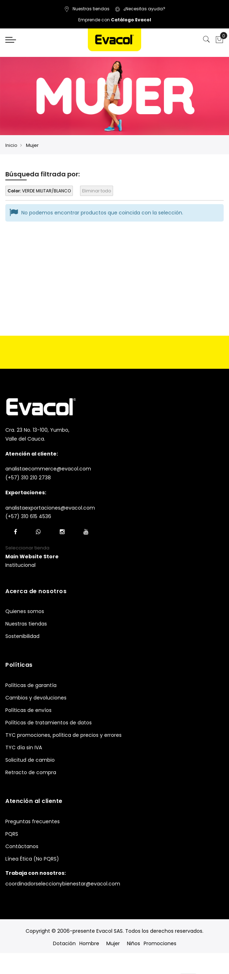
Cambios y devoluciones (35, 697)
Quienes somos (24, 611)
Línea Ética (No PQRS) (32, 858)
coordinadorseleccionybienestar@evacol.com (62, 883)
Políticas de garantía (31, 685)
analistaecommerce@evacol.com (48, 468)
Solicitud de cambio (30, 759)
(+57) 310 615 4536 (28, 516)
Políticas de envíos (28, 710)
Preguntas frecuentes (32, 821)
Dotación (64, 943)
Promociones (160, 943)
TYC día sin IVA (23, 747)
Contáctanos (21, 846)
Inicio (11, 145)
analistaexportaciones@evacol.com (50, 507)
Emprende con (114, 20)
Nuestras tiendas (87, 9)
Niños (133, 943)
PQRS (11, 833)
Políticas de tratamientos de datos (48, 722)
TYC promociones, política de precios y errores (63, 735)
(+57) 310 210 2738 (28, 477)
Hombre (89, 943)
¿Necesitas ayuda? (140, 9)
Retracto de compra (30, 772)
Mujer (113, 943)
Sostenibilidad (22, 636)
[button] (32, 556)
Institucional (20, 565)
